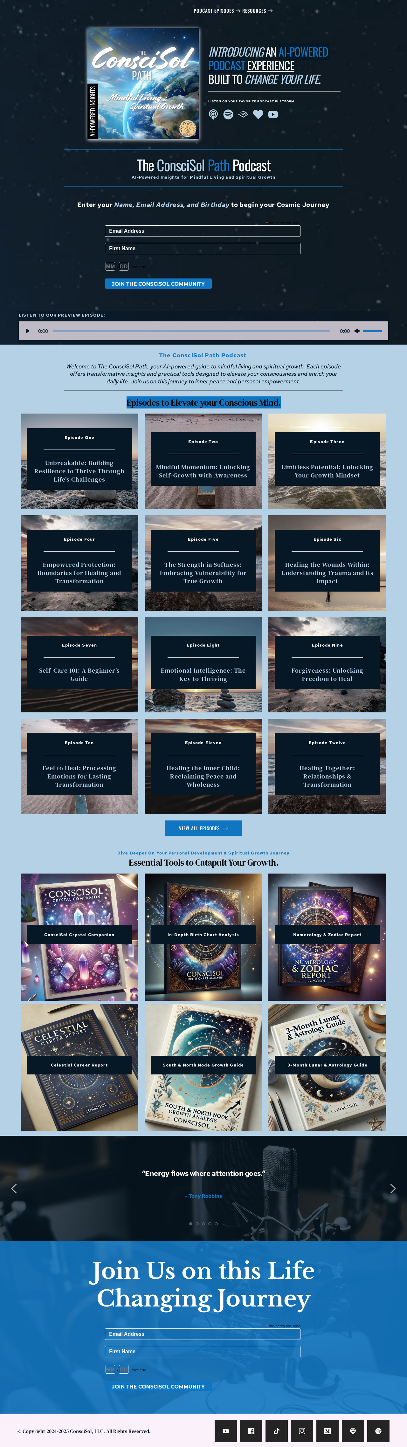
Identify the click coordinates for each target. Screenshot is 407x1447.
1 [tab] (190, 1223)
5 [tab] (216, 1223)
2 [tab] (197, 1223)
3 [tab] (203, 1223)
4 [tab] (209, 1223)
